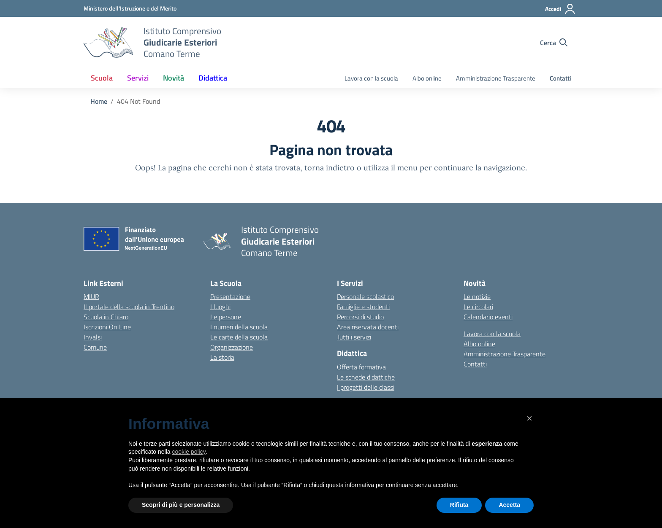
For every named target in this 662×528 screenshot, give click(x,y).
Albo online (427, 78)
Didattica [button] (212, 78)
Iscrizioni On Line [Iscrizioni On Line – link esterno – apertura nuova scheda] (107, 327)
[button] (529, 418)
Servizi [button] (138, 78)
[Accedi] (560, 9)
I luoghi (220, 307)
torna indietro (329, 167)
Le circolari (478, 307)
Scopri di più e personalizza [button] (181, 504)
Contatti (560, 78)
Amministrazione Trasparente (495, 78)
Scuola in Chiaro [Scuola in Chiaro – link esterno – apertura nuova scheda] (106, 317)
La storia (222, 357)
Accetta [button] (509, 504)
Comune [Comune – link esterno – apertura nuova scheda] (95, 347)
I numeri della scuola (239, 327)
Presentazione (230, 296)
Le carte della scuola (239, 337)
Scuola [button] (102, 78)
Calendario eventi (488, 317)
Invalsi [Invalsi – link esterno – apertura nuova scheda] (93, 337)
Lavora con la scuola (371, 78)
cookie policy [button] (189, 451)
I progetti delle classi (365, 387)
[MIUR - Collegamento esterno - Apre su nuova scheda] (130, 8)
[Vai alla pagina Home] (98, 101)
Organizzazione (231, 347)
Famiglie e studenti (363, 307)
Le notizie (477, 296)
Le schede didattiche (366, 377)
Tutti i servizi (354, 337)
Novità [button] (173, 78)
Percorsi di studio (360, 317)
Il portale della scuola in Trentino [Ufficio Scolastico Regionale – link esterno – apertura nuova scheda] (129, 307)
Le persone (225, 317)
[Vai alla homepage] (108, 42)
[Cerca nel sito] (553, 42)
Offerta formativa (361, 367)
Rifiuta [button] (459, 504)
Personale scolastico (365, 296)
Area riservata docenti (368, 327)
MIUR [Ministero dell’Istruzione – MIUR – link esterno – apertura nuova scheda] (91, 296)
